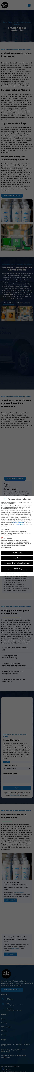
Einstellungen (20, 524)
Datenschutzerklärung (18, 522)
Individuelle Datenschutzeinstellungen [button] (17, 569)
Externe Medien (7, 538)
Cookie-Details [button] (9, 574)
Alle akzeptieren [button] (17, 553)
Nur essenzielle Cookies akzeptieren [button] (17, 563)
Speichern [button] (17, 558)
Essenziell (6, 529)
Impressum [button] (25, 574)
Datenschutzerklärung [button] (17, 574)
